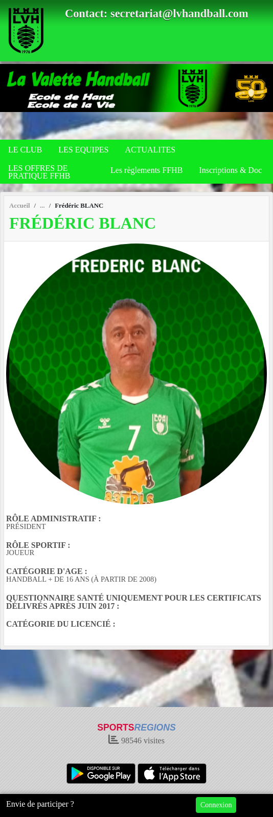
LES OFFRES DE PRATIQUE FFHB (39, 172)
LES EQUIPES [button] (83, 149)
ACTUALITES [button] (150, 149)
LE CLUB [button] (25, 149)
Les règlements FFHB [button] (146, 170)
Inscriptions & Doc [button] (230, 170)
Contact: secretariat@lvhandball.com (156, 13)
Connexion (216, 805)
